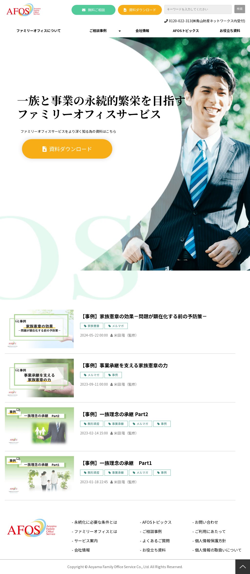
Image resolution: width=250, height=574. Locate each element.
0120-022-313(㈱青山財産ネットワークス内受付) (207, 21)
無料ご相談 (96, 9)
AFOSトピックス (186, 30)
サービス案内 (86, 540)
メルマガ (118, 326)
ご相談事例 (97, 30)
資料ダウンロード (142, 9)
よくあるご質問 (156, 540)
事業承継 (118, 423)
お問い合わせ (206, 522)
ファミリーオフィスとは (95, 531)
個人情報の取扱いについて (218, 550)
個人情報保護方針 (210, 540)
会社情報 (142, 30)
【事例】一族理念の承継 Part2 (114, 414)
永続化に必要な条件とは (95, 522)
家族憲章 (93, 326)
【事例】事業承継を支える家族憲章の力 (124, 365)
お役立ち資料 (230, 30)
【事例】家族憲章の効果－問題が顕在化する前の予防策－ (143, 316)
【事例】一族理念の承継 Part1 (116, 462)
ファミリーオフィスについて (38, 30)
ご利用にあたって (210, 531)
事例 (115, 375)
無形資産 (93, 423)
